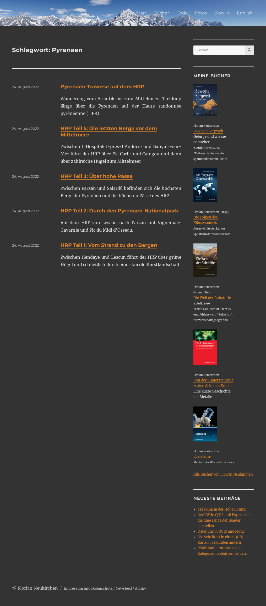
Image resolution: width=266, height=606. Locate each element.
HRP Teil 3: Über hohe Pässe (97, 176)
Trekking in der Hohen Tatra (222, 509)
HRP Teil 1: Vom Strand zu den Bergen (109, 245)
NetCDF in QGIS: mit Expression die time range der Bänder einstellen (224, 520)
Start (141, 13)
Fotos (201, 13)
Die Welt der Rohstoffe (212, 298)
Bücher (161, 13)
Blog (219, 13)
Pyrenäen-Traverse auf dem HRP (102, 87)
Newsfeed (124, 588)
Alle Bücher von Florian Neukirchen (223, 474)
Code (182, 13)
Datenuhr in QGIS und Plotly (221, 531)
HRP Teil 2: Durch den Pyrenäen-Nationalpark (119, 211)
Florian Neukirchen (38, 588)
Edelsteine (202, 456)
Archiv (140, 588)
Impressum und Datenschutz (88, 588)
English (245, 13)
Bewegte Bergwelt (208, 131)
